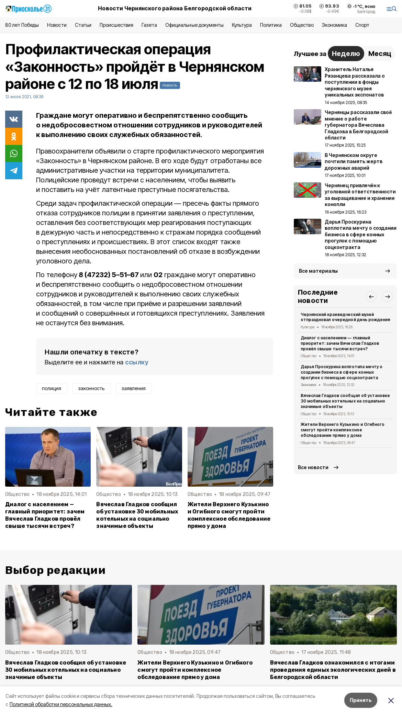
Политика (271, 25)
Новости (56, 25)
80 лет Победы (22, 25)
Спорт (362, 25)
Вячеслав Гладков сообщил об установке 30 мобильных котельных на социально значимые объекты (137, 515)
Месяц (379, 53)
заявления (134, 388)
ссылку (136, 362)
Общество (301, 25)
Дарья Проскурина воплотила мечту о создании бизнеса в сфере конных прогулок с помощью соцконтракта (341, 372)
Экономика (334, 25)
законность (91, 388)
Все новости (313, 467)
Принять (361, 700)
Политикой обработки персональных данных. (61, 704)
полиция (51, 388)
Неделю (346, 53)
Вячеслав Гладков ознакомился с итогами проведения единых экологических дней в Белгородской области (333, 669)
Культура (242, 25)
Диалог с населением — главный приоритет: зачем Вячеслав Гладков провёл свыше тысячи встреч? (45, 515)
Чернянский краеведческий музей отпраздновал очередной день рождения (345, 317)
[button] (371, 296)
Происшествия (116, 25)
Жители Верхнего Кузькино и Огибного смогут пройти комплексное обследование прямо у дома (229, 515)
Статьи (83, 25)
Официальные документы (194, 25)
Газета (149, 25)
